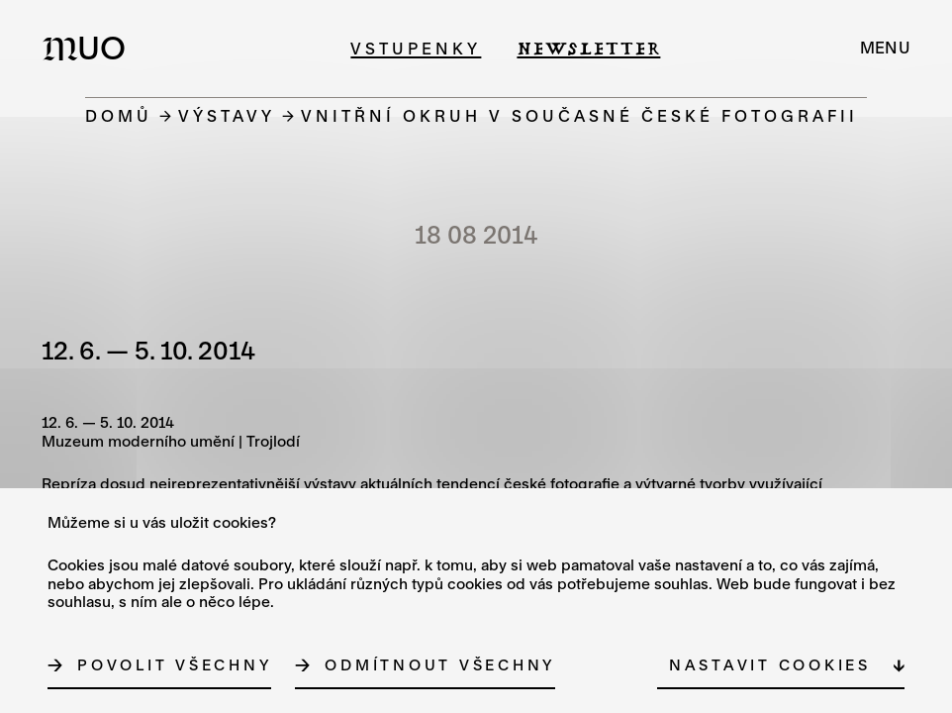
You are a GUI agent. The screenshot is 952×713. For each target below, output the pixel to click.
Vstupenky (415, 48)
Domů (118, 115)
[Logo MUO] (90, 47)
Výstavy (226, 115)
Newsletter (588, 48)
